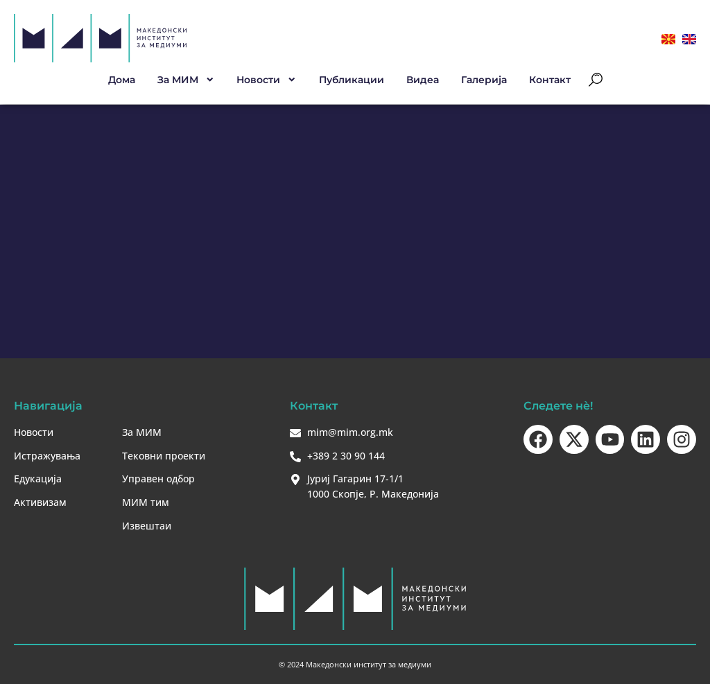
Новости (266, 80)
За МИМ (186, 80)
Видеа (422, 79)
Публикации (351, 79)
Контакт (550, 79)
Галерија (484, 79)
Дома (121, 79)
